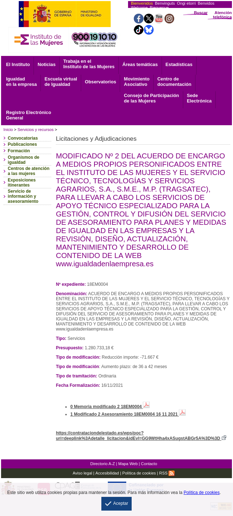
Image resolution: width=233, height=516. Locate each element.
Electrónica (199, 98)
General (28, 115)
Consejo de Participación (151, 98)
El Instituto (18, 64)
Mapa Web (128, 464)
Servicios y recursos (35, 129)
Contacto (149, 464)
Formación (19, 150)
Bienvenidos (142, 3)
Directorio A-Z (102, 464)
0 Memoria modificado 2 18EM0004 (110, 406)
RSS (167, 473)
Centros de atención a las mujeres (28, 171)
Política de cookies (139, 473)
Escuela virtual (60, 81)
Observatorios (100, 81)
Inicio (8, 129)
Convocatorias (23, 138)
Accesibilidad (107, 473)
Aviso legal (82, 473)
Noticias (47, 64)
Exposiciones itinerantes (22, 183)
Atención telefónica (222, 14)
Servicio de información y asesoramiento (23, 196)
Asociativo (137, 81)
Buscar (201, 12)
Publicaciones (22, 144)
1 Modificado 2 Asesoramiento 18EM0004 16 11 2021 (128, 414)
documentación (174, 81)
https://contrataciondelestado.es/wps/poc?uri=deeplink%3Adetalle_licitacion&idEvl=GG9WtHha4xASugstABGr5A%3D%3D (141, 435)
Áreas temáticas (140, 64)
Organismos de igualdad (23, 160)
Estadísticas (179, 64)
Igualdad (21, 81)
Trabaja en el (88, 63)
